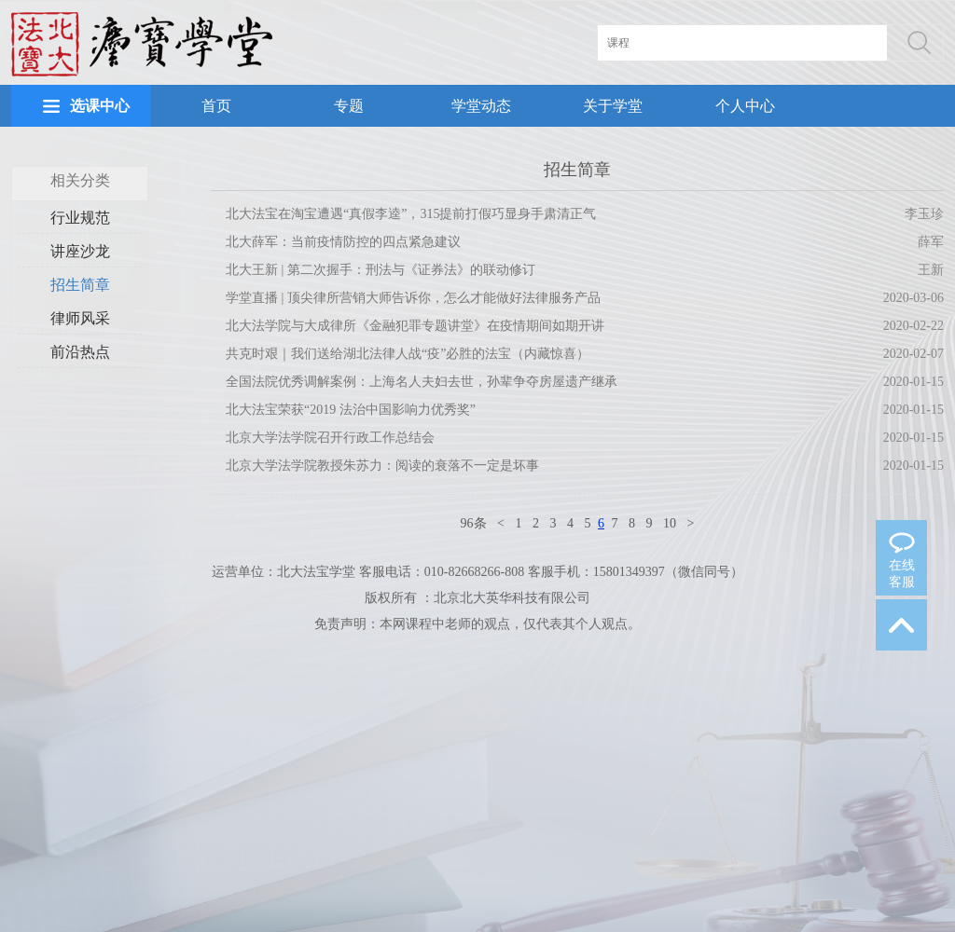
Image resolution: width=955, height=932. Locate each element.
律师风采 (80, 318)
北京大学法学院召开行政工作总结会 (330, 438)
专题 (349, 106)
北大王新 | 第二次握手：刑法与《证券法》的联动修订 (380, 270)
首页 (216, 106)
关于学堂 (613, 106)
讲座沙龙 (80, 251)
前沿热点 (80, 352)
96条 (474, 523)
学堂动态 (481, 106)
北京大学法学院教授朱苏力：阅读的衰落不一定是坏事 (382, 466)
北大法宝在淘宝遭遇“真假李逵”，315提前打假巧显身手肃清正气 (411, 214)
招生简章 (80, 285)
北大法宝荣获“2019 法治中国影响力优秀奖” (351, 410)
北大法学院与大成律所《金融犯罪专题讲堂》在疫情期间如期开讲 (415, 326)
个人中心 (745, 106)
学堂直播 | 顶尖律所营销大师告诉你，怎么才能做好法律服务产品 (413, 298)
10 (669, 523)
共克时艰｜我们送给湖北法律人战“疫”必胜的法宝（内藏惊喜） (407, 354)
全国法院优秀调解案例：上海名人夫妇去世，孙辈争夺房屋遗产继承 (421, 382)
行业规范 (80, 218)
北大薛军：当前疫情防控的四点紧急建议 (343, 242)
